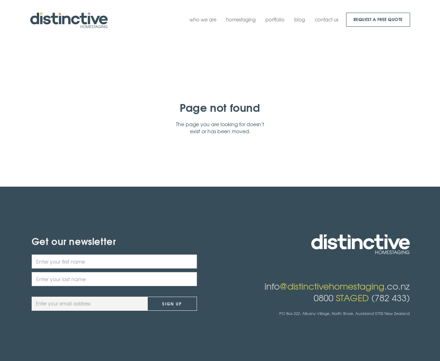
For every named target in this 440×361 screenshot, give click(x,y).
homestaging (241, 19)
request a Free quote (378, 19)
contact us (326, 19)
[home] (69, 20)
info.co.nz (337, 285)
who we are (203, 19)
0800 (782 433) (362, 297)
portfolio (275, 19)
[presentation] (85, 335)
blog (299, 19)
